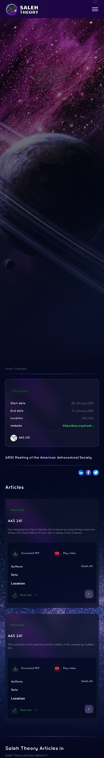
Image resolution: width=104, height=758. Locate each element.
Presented (17, 510)
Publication (21, 368)
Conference (20, 391)
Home (8, 368)
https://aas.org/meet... (78, 425)
